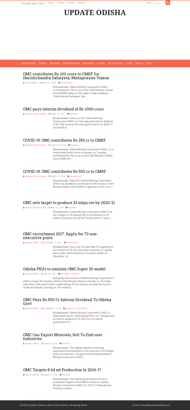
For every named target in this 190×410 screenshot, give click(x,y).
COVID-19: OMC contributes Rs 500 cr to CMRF (64, 171)
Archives (81, 2)
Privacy (70, 2)
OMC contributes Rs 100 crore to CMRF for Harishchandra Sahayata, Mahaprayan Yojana (66, 75)
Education (88, 63)
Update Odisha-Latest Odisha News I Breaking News (58, 405)
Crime (129, 63)
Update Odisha (32, 242)
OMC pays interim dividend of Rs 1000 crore (63, 108)
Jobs (148, 63)
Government (29, 63)
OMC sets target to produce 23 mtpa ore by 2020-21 (69, 202)
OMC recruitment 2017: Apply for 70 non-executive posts (60, 235)
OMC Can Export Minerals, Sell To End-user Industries (63, 336)
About (51, 2)
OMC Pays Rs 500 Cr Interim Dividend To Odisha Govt (67, 301)
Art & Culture (115, 63)
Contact (60, 2)
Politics (43, 63)
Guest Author (31, 82)
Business (55, 63)
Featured (75, 273)
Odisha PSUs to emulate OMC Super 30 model (64, 268)
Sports (139, 63)
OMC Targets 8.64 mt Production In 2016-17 (62, 369)
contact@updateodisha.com (154, 405)
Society (101, 63)
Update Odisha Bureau (35, 113)
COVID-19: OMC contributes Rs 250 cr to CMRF (64, 140)
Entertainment (71, 63)
